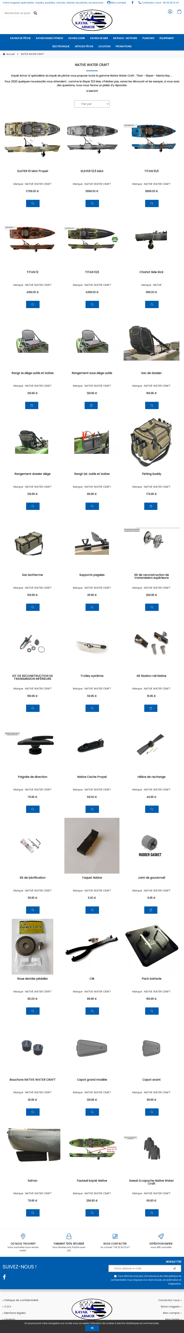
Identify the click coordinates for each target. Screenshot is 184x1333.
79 (32, 797)
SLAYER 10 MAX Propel (32, 171)
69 (92, 797)
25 (32, 1100)
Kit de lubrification (32, 878)
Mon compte (116, 2)
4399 (92, 292)
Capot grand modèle (92, 1080)
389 (151, 292)
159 (151, 999)
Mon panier (172, 1319)
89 (92, 494)
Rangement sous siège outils (92, 373)
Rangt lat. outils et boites (92, 474)
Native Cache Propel (92, 777)
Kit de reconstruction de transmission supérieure (151, 577)
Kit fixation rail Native (151, 676)
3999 (91, 191)
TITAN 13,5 (92, 272)
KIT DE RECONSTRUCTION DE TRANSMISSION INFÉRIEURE (32, 678)
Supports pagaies (91, 575)
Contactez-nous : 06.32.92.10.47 (159, 2)
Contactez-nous (169, 1300)
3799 (32, 191)
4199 (32, 292)
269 (151, 595)
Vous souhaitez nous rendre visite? (23, 1243)
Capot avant (151, 1080)
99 (151, 1100)
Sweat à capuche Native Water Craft (151, 1182)
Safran (32, 1181)
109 (32, 595)
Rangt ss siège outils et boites (32, 373)
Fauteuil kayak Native (92, 1181)
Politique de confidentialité (21, 1300)
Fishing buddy (151, 474)
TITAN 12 (32, 272)
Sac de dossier (151, 373)
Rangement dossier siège (32, 474)
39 (92, 595)
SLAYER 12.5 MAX (92, 171)
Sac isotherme (32, 575)
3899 (151, 191)
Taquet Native (92, 878)
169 (151, 393)
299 (92, 1200)
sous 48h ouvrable (161, 1241)
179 (151, 494)
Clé (92, 979)
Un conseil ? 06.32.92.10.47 (115, 1241)
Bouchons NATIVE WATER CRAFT (32, 1080)
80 (33, 999)
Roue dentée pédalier (32, 979)
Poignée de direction (32, 777)
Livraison (9, 1319)
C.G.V (7, 1306)
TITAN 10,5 (151, 171)
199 (32, 696)
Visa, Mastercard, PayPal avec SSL (69, 1243)
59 (92, 696)
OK (92, 1328)
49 (151, 797)
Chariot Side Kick (151, 272)
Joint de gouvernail (151, 878)
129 (32, 393)
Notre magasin (170, 1306)
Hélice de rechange (151, 777)
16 (151, 696)
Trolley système (91, 676)
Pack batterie (151, 979)
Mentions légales (15, 1313)
